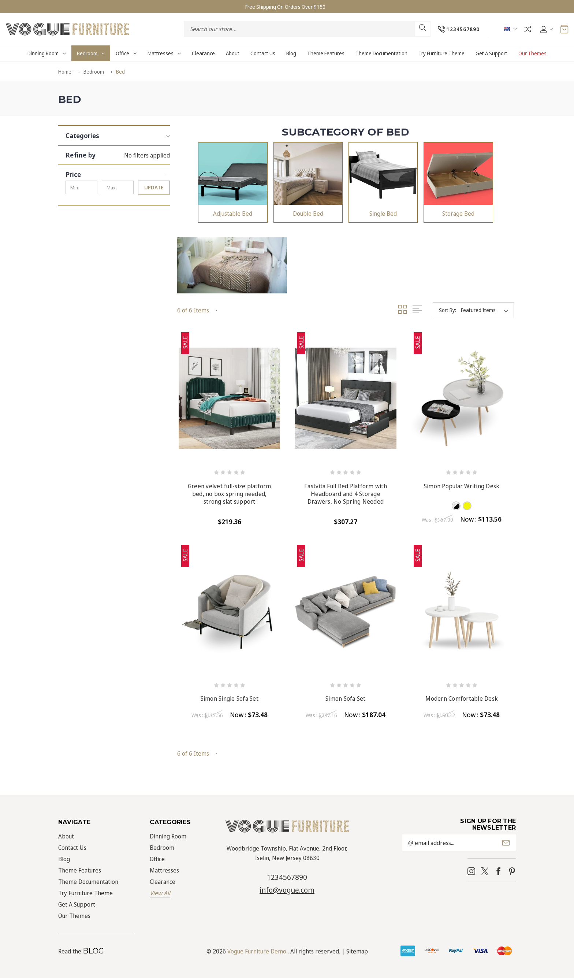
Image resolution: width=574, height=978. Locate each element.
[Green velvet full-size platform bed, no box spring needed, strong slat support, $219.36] (229, 398)
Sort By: (447, 310)
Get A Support (491, 53)
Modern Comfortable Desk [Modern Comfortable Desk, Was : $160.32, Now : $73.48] (461, 699)
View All (160, 893)
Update (153, 187)
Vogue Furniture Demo (256, 951)
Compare (527, 29)
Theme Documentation (381, 53)
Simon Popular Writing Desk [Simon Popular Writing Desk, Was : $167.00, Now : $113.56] (462, 486)
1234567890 (287, 877)
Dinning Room (46, 53)
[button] (118, 134)
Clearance (203, 53)
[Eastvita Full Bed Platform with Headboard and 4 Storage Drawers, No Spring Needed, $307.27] (345, 398)
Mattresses (164, 53)
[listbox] (487, 310)
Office (126, 53)
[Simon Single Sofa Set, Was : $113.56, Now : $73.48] (229, 611)
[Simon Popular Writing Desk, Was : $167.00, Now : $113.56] (461, 398)
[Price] (118, 172)
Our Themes (532, 53)
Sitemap (357, 951)
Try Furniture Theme (441, 53)
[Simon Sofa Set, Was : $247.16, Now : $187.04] (345, 611)
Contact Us (262, 53)
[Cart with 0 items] (564, 29)
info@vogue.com (287, 890)
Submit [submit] (506, 843)
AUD (510, 29)
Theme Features (325, 53)
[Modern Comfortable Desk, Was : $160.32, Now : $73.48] (461, 611)
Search (422, 27)
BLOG (93, 950)
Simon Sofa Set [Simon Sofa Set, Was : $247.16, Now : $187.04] (345, 699)
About (232, 53)
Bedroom (91, 53)
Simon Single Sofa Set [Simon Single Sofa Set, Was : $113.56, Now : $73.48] (229, 699)
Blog (291, 53)
